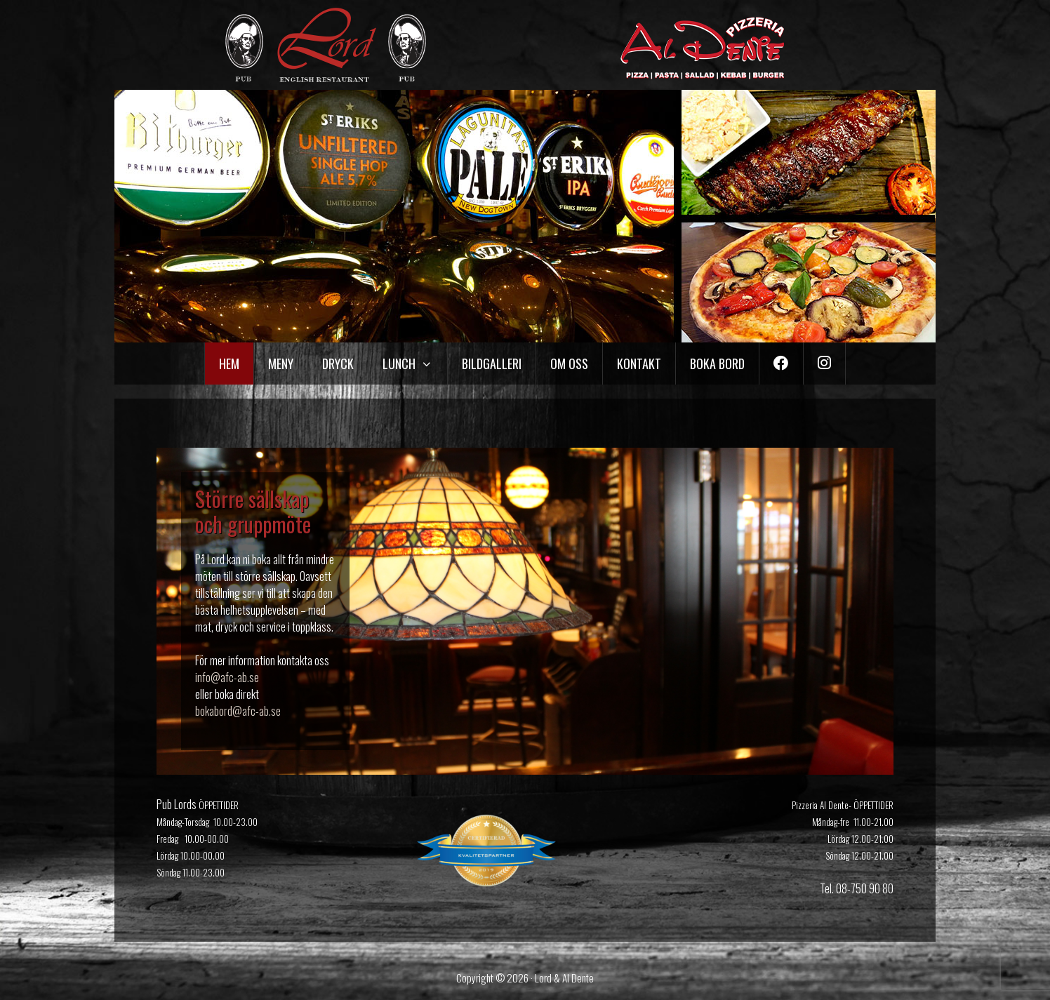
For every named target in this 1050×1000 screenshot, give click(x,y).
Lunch (414, 363)
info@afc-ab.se (227, 677)
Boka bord (717, 363)
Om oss (569, 363)
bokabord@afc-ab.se (238, 710)
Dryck (338, 363)
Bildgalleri (491, 363)
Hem (229, 363)
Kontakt (639, 363)
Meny (280, 363)
